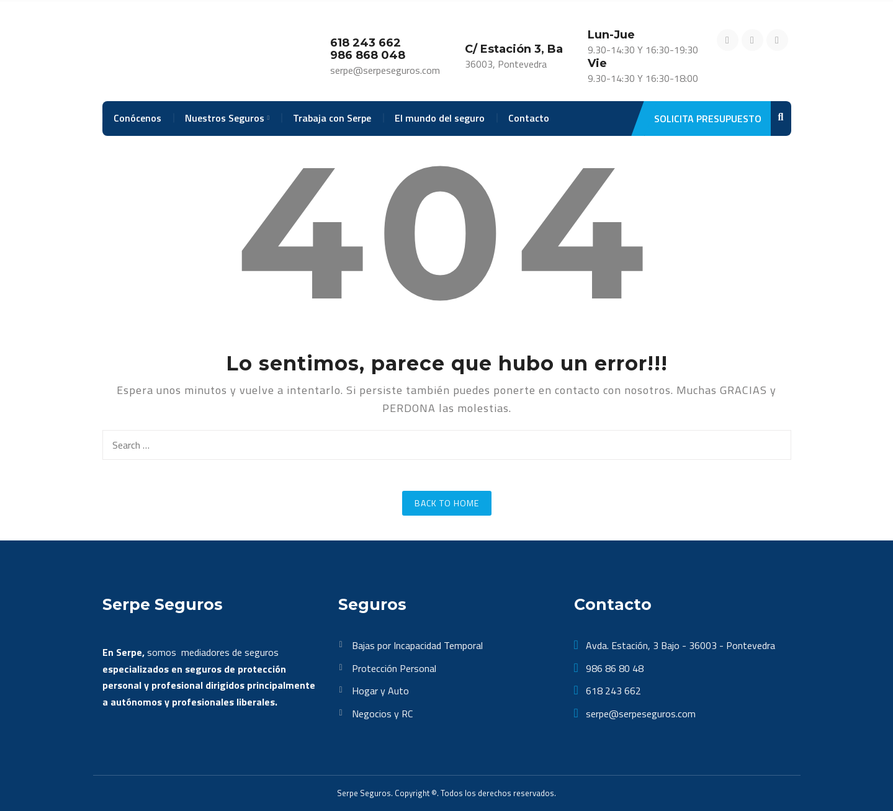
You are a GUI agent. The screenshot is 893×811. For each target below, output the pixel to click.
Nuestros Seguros (224, 117)
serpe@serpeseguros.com (639, 713)
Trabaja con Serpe (332, 117)
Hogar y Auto (380, 690)
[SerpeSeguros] (171, 52)
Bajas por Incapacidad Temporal (417, 645)
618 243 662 (612, 690)
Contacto (528, 117)
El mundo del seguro (440, 117)
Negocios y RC (382, 713)
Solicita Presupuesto (703, 118)
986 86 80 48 (613, 668)
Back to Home (447, 502)
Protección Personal (394, 668)
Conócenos (137, 117)
